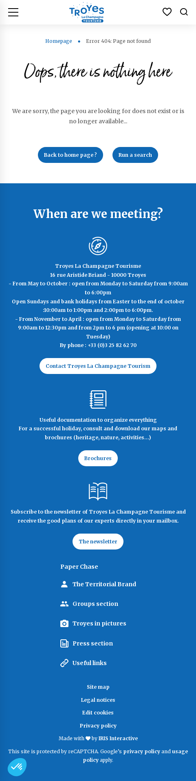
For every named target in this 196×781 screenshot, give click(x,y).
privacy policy (141, 751)
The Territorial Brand (104, 584)
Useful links (90, 663)
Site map (98, 687)
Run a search (135, 155)
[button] (17, 767)
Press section (93, 643)
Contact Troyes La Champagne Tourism (98, 366)
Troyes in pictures (99, 623)
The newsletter (98, 541)
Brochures (98, 458)
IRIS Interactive (118, 738)
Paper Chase (79, 567)
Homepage (58, 41)
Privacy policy (98, 726)
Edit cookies (98, 713)
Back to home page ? (70, 155)
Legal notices (98, 700)
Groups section (95, 603)
